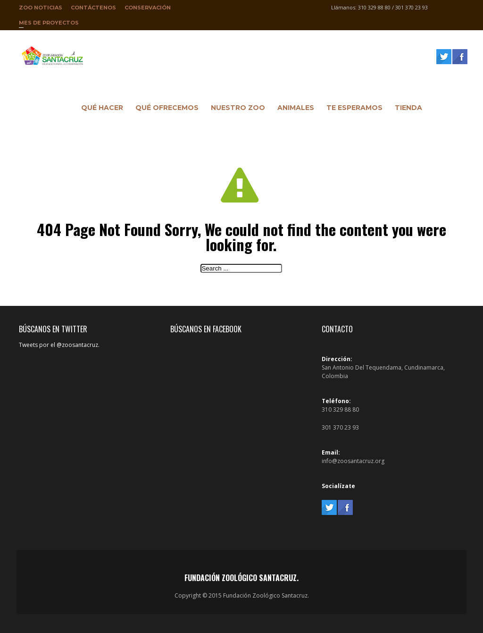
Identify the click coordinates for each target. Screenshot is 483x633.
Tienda (406, 109)
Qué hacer (99, 109)
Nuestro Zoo (235, 109)
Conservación (148, 7)
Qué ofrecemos (165, 109)
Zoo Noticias (40, 7)
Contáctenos (93, 7)
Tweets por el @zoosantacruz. (59, 345)
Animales (293, 109)
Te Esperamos (352, 109)
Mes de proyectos (49, 24)
